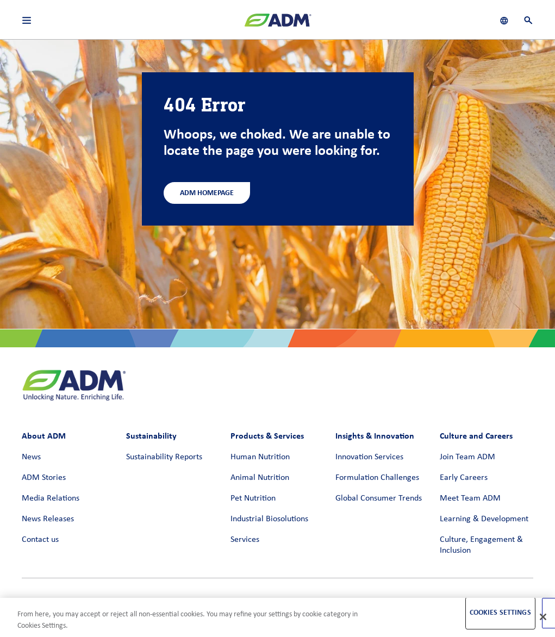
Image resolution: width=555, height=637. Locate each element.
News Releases (48, 519)
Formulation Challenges (377, 477)
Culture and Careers (476, 435)
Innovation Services (369, 457)
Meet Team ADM (470, 498)
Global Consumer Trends (378, 498)
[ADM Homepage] (277, 24)
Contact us (40, 539)
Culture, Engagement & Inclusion (481, 545)
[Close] (543, 617)
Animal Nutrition (259, 477)
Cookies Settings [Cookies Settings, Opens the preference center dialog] (500, 612)
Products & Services (267, 435)
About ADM (44, 435)
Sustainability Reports (164, 457)
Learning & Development (484, 519)
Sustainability (151, 435)
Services (244, 539)
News (31, 457)
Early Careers (464, 477)
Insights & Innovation (374, 435)
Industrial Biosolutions (269, 519)
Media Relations (50, 498)
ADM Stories (44, 477)
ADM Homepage (207, 192)
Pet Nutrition (253, 498)
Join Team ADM (467, 457)
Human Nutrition (260, 457)
